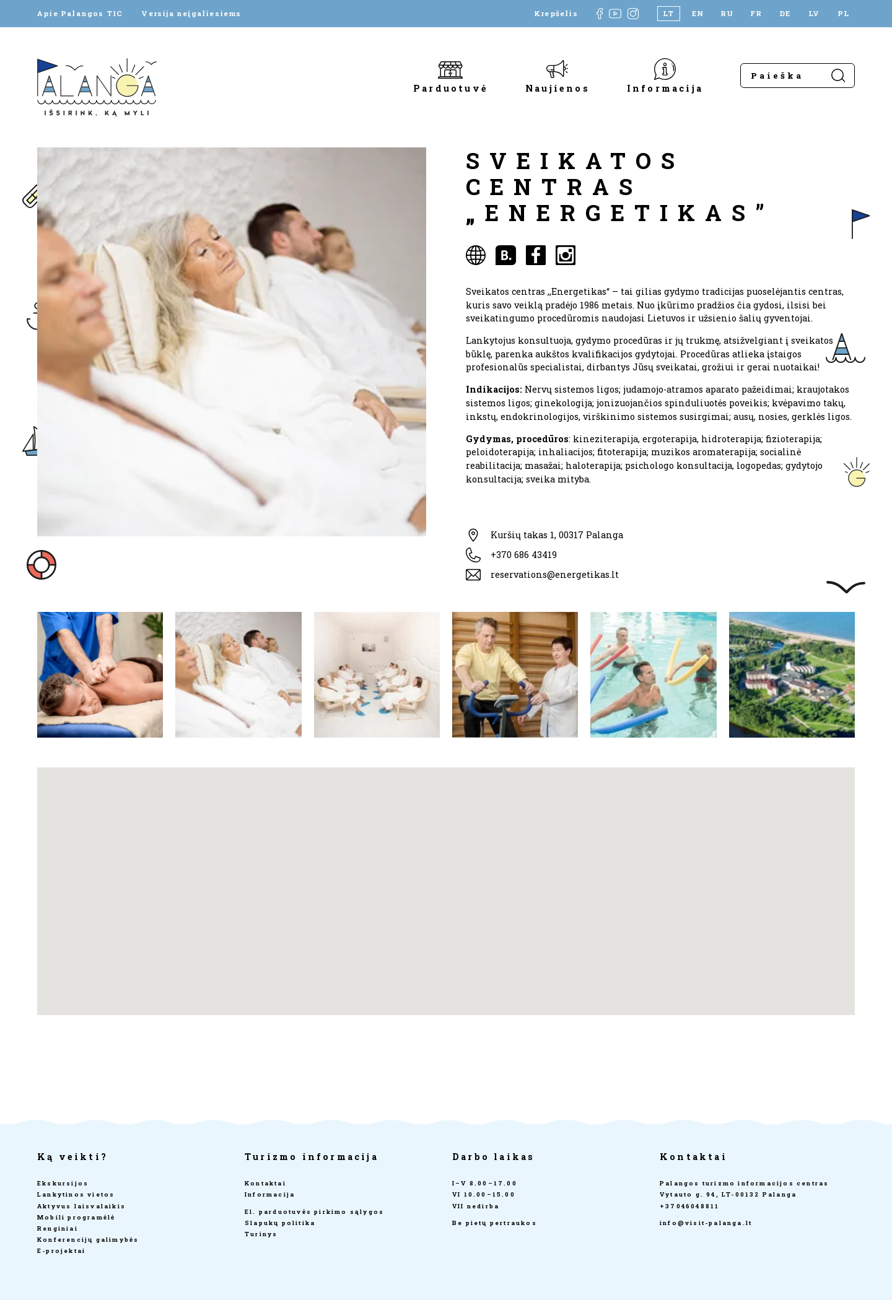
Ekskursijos (63, 1183)
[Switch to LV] (814, 13)
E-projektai (61, 1251)
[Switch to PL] (843, 13)
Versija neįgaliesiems (191, 13)
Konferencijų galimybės (88, 1240)
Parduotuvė (450, 87)
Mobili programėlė (76, 1217)
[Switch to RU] (727, 13)
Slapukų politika (280, 1223)
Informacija (665, 87)
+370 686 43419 (524, 555)
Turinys (261, 1234)
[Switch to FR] (756, 13)
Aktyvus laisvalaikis (81, 1206)
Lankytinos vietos (76, 1194)
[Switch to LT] (669, 13)
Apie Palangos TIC (80, 13)
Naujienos (557, 87)
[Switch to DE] (785, 13)
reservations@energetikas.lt (555, 574)
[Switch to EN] (698, 13)
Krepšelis (556, 13)
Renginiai (57, 1228)
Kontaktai (265, 1183)
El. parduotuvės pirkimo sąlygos (314, 1212)
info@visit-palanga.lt (706, 1223)
